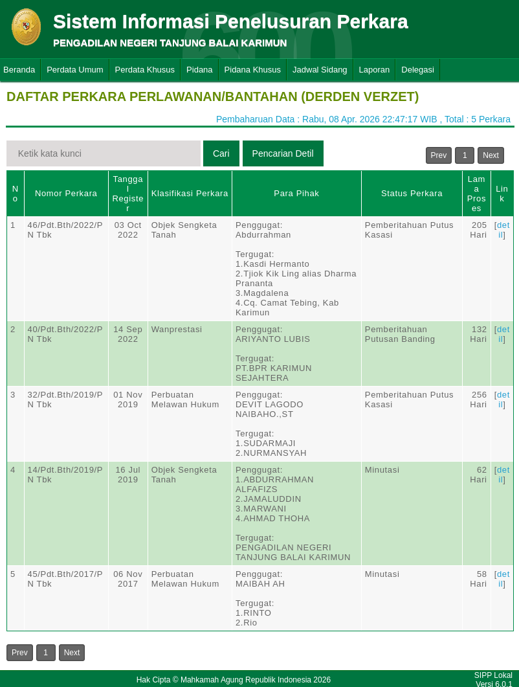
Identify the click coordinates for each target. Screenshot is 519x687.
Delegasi (417, 69)
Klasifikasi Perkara (189, 193)
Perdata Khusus (145, 69)
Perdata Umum (75, 69)
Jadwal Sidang (320, 69)
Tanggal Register (128, 193)
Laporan (374, 69)
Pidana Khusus (253, 69)
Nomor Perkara (66, 193)
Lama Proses (476, 193)
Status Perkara (412, 193)
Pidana (199, 69)
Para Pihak (296, 193)
